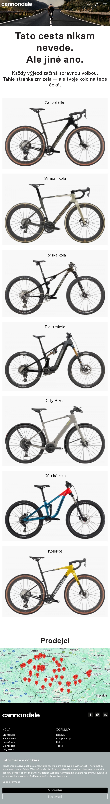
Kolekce (55, 551)
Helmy (60, 742)
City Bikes (55, 401)
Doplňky (60, 735)
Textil (59, 746)
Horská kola (55, 255)
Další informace (11, 782)
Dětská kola (55, 476)
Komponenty (63, 738)
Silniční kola (55, 178)
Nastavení (55, 796)
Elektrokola (55, 327)
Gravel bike (55, 103)
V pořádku (55, 790)
